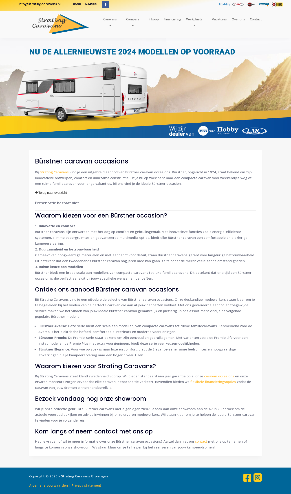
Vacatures (219, 19)
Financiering (172, 19)
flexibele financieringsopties (213, 381)
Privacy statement (86, 485)
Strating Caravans (54, 172)
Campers (132, 19)
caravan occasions (219, 376)
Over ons (238, 19)
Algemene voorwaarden (48, 485)
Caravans (110, 19)
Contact (256, 19)
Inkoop (154, 19)
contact (201, 441)
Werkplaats (194, 19)
